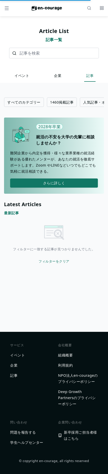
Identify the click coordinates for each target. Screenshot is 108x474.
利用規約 (65, 365)
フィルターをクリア (54, 261)
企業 (57, 75)
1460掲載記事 (62, 102)
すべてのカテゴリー (24, 102)
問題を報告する (23, 432)
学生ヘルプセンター (26, 442)
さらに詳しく (54, 183)
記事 (90, 75)
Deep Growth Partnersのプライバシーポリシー (77, 397)
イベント (21, 75)
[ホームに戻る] (47, 9)
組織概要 (65, 355)
